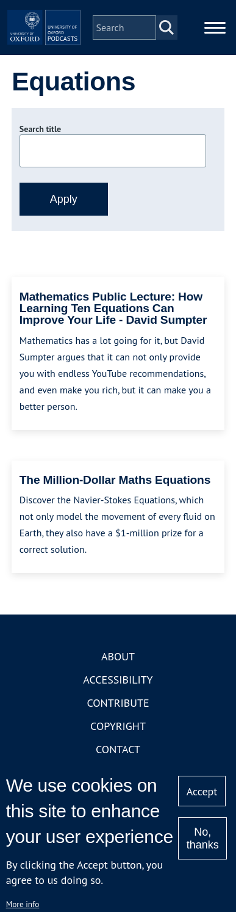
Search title (40, 128)
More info (23, 904)
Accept (202, 791)
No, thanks (203, 838)
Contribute (118, 703)
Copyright (118, 726)
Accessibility (117, 680)
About (118, 656)
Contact (118, 749)
